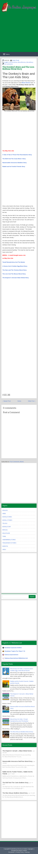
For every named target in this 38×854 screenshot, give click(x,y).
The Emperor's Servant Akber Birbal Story (15, 277)
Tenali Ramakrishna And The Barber (13, 262)
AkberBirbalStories (9, 540)
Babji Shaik (15, 60)
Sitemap (27, 852)
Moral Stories (26, 82)
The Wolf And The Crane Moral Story (14, 158)
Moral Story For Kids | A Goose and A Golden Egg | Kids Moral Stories (21, 669)
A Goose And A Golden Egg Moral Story (14, 266)
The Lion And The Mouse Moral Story (14, 274)
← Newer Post (6, 401)
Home (19, 401)
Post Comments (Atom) (17, 462)
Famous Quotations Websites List (16, 658)
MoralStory (29, 62)
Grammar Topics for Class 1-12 (15, 651)
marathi (5, 546)
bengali (5, 530)
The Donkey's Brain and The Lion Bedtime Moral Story (18, 68)
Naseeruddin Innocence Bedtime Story (14, 162)
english (6, 62)
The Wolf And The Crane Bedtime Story (15, 782)
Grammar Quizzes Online (13, 647)
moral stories (13, 62)
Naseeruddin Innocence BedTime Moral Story (17, 761)
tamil (4, 536)
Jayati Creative (23, 850)
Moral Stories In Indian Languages (23, 849)
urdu (4, 549)
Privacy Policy (20, 852)
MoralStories (22, 62)
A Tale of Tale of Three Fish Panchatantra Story (17, 154)
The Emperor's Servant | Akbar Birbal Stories (17, 751)
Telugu (4, 523)
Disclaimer (11, 852)
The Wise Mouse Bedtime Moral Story (21, 732)
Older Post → (32, 401)
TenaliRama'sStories (9, 543)
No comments (8, 64)
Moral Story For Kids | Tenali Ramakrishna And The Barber (19, 720)
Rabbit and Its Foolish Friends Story (13, 166)
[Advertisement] (19, 33)
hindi (4, 513)
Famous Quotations (11, 654)
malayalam (6, 533)
